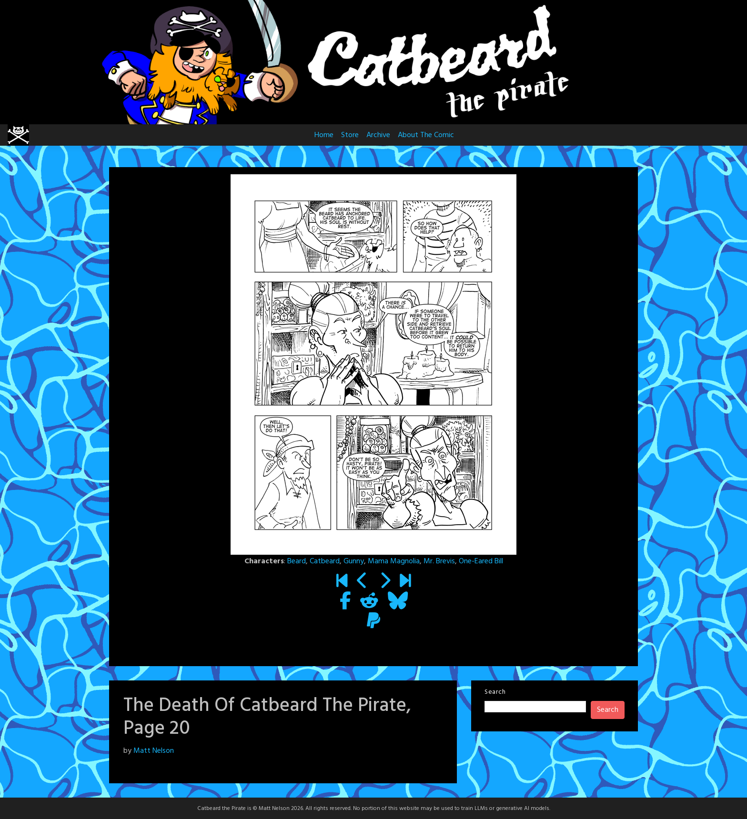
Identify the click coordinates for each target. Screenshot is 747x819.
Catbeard (325, 561)
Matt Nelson (153, 751)
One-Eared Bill (481, 561)
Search (495, 692)
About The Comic (426, 135)
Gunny (353, 561)
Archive (378, 135)
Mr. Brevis (439, 561)
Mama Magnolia (394, 561)
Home (323, 135)
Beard (296, 561)
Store (350, 135)
